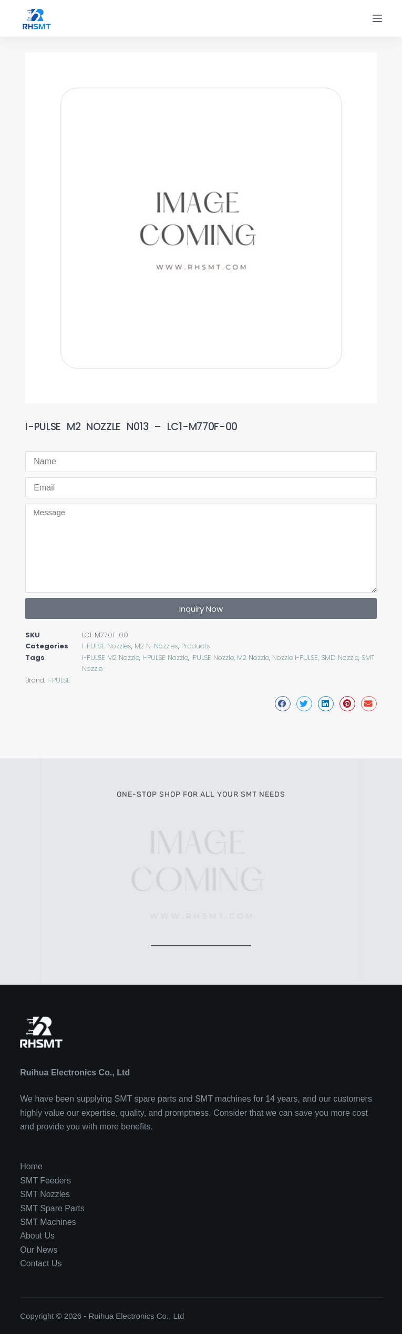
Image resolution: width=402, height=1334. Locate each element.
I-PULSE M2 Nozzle (110, 658)
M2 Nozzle (253, 658)
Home (31, 1166)
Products (195, 646)
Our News (38, 1249)
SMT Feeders (45, 1180)
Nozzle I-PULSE (295, 658)
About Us (37, 1235)
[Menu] (377, 18)
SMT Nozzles (45, 1194)
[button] (283, 703)
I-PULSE (58, 680)
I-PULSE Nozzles (106, 646)
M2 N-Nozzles (156, 646)
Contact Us (40, 1263)
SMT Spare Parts (52, 1208)
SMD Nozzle (339, 658)
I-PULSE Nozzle (165, 658)
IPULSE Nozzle (212, 658)
